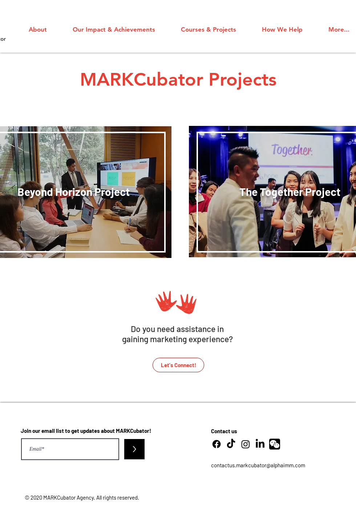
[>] (134, 449)
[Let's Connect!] (178, 365)
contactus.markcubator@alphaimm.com (258, 465)
